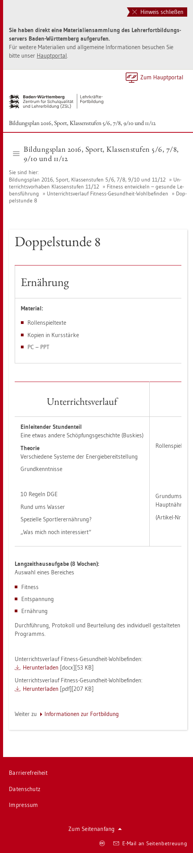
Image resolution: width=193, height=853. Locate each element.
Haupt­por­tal (52, 55)
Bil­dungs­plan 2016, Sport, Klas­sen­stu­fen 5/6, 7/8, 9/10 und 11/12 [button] (96, 153)
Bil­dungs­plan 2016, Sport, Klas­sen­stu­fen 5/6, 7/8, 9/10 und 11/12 (82, 123)
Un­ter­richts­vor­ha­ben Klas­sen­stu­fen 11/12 (95, 183)
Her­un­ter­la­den (40, 667)
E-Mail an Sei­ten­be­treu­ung (150, 843)
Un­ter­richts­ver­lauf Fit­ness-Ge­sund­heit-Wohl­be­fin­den (107, 193)
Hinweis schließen (157, 11)
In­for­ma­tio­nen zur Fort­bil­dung (81, 714)
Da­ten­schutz (24, 789)
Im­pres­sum (23, 804)
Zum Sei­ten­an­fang (95, 828)
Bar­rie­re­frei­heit (28, 772)
